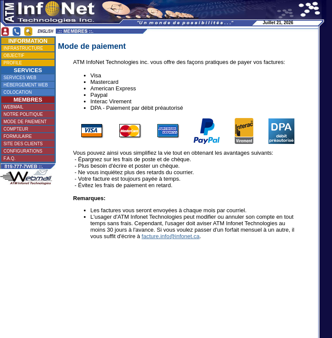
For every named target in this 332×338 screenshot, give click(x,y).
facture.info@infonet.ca (171, 236)
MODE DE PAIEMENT (26, 121)
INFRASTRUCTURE (27, 48)
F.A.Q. (26, 158)
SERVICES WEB (27, 77)
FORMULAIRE (26, 136)
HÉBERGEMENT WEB (26, 85)
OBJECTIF (26, 55)
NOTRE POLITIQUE (26, 114)
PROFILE (26, 63)
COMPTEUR (26, 129)
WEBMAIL (26, 107)
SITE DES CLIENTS (26, 143)
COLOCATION (26, 92)
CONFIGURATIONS (27, 151)
